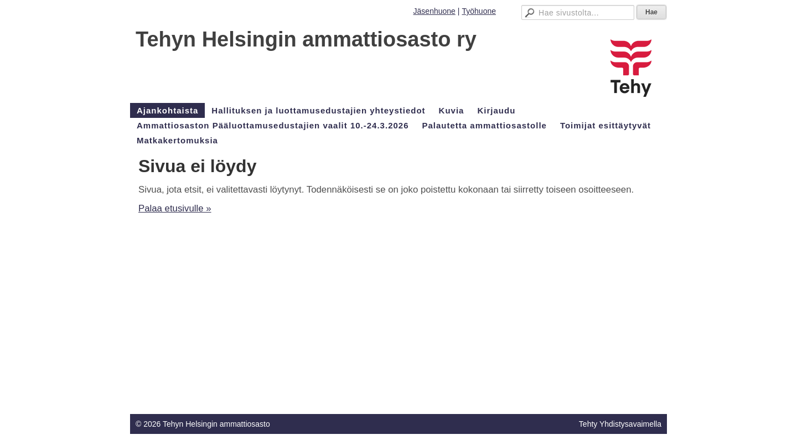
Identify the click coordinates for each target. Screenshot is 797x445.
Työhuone (479, 11)
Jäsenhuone (434, 11)
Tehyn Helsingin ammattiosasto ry (306, 39)
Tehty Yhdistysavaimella (620, 424)
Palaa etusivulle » (174, 208)
